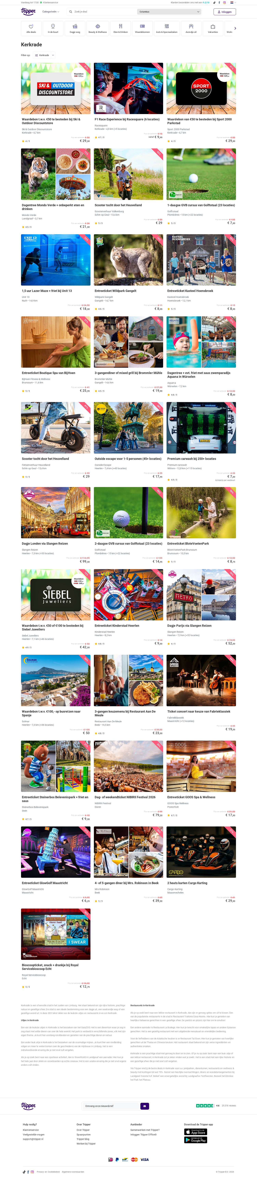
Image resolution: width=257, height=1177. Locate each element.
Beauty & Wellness (99, 27)
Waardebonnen (146, 27)
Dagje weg (74, 27)
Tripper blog (83, 1139)
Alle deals (31, 27)
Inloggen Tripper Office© (143, 1134)
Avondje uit (199, 27)
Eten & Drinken (123, 27)
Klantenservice (31, 1130)
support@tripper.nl (33, 1139)
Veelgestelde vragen (33, 1134)
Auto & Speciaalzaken (172, 27)
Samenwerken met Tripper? (145, 1130)
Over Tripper (83, 1130)
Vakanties (220, 27)
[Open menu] (53, 55)
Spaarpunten (84, 1134)
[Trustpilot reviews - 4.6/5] (216, 1106)
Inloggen (225, 12)
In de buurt (53, 27)
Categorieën (49, 11)
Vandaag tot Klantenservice (39, 2)
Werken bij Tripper (86, 1143)
